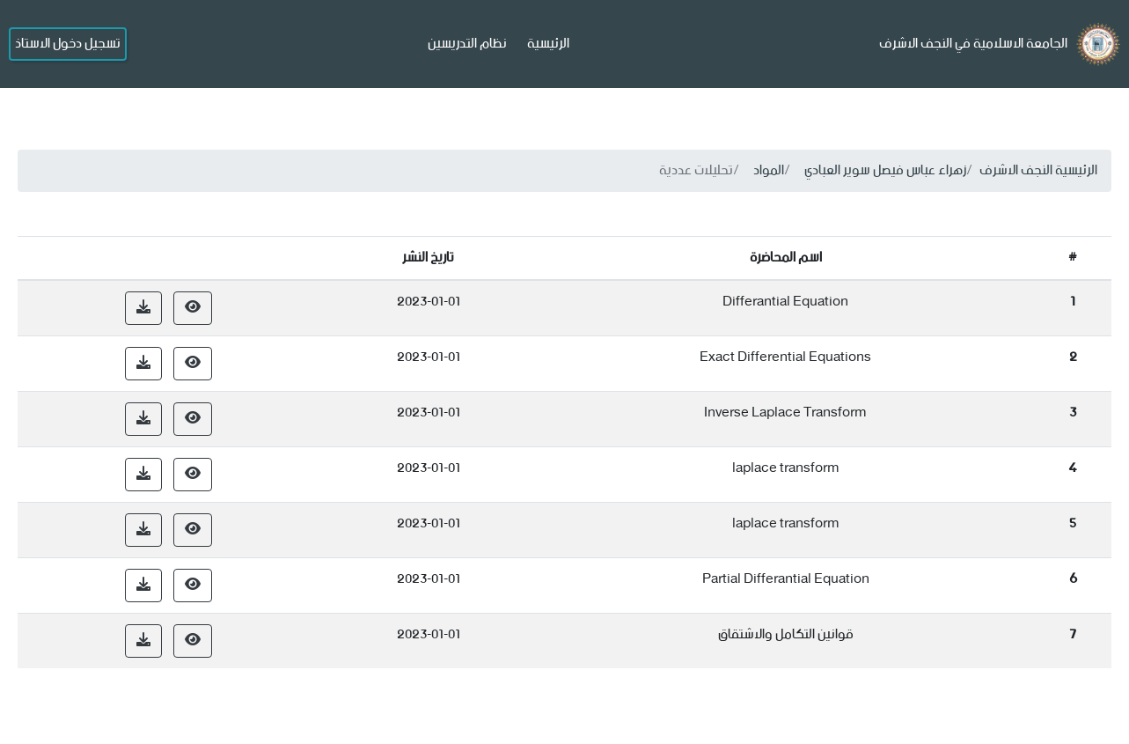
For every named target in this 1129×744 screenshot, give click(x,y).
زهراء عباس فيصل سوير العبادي (885, 170)
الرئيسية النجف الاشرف (1038, 170)
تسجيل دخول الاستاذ (68, 43)
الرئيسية (548, 43)
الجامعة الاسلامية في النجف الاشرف (973, 43)
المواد (768, 170)
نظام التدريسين (467, 43)
